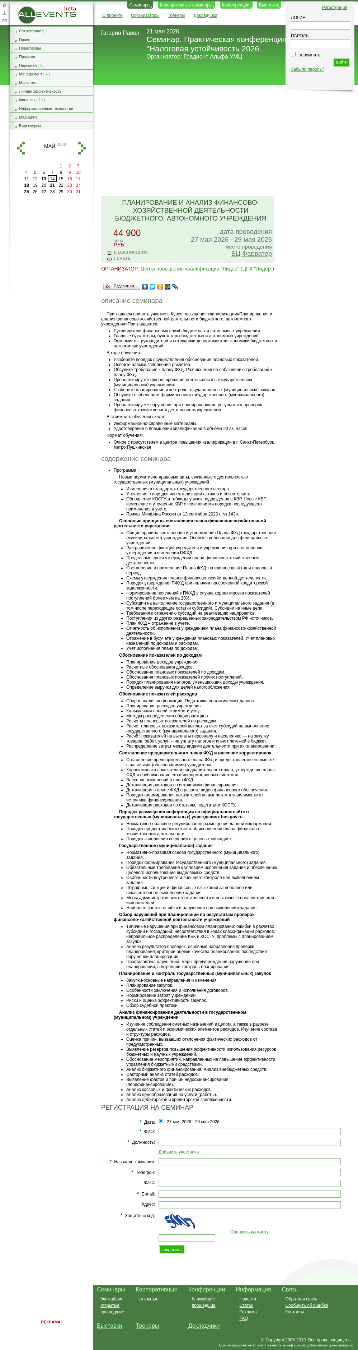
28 (52, 191)
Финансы (27, 100)
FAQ (243, 1318)
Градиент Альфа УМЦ (213, 57)
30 (69, 191)
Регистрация (334, 7)
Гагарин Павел (120, 33)
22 (60, 185)
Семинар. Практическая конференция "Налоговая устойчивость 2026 (217, 44)
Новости (247, 1299)
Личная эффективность (40, 91)
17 (78, 178)
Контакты (294, 1311)
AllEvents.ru (29, 8)
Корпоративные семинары (186, 5)
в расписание (131, 252)
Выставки (268, 5)
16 (69, 178)
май (49, 146)
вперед (82, 148)
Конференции (236, 5)
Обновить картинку (249, 1231)
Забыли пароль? (307, 69)
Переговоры (30, 48)
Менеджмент (30, 74)
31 (78, 191)
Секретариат (30, 31)
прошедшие (112, 1311)
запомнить (309, 54)
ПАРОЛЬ (299, 35)
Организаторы (145, 15)
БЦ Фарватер (251, 253)
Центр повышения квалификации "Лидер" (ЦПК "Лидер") (207, 269)
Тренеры (176, 15)
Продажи (27, 57)
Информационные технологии (46, 108)
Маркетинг (28, 82)
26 (35, 191)
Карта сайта (4, 13)
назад (21, 148)
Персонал (28, 65)
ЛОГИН (298, 17)
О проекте (112, 15)
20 (43, 185)
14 (52, 178)
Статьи (246, 1305)
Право (24, 39)
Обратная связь (4, 21)
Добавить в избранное (4, 5)
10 (78, 172)
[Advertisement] (222, 141)
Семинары (139, 5)
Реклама (247, 1311)
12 (35, 178)
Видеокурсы (30, 126)
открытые (109, 1305)
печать (122, 258)
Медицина (28, 117)
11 (26, 178)
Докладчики (205, 15)
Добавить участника (179, 1152)
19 (35, 185)
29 (60, 191)
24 (78, 185)
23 (69, 185)
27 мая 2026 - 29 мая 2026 (193, 1121)
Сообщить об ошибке (306, 1305)
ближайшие (111, 1299)
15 (60, 178)
